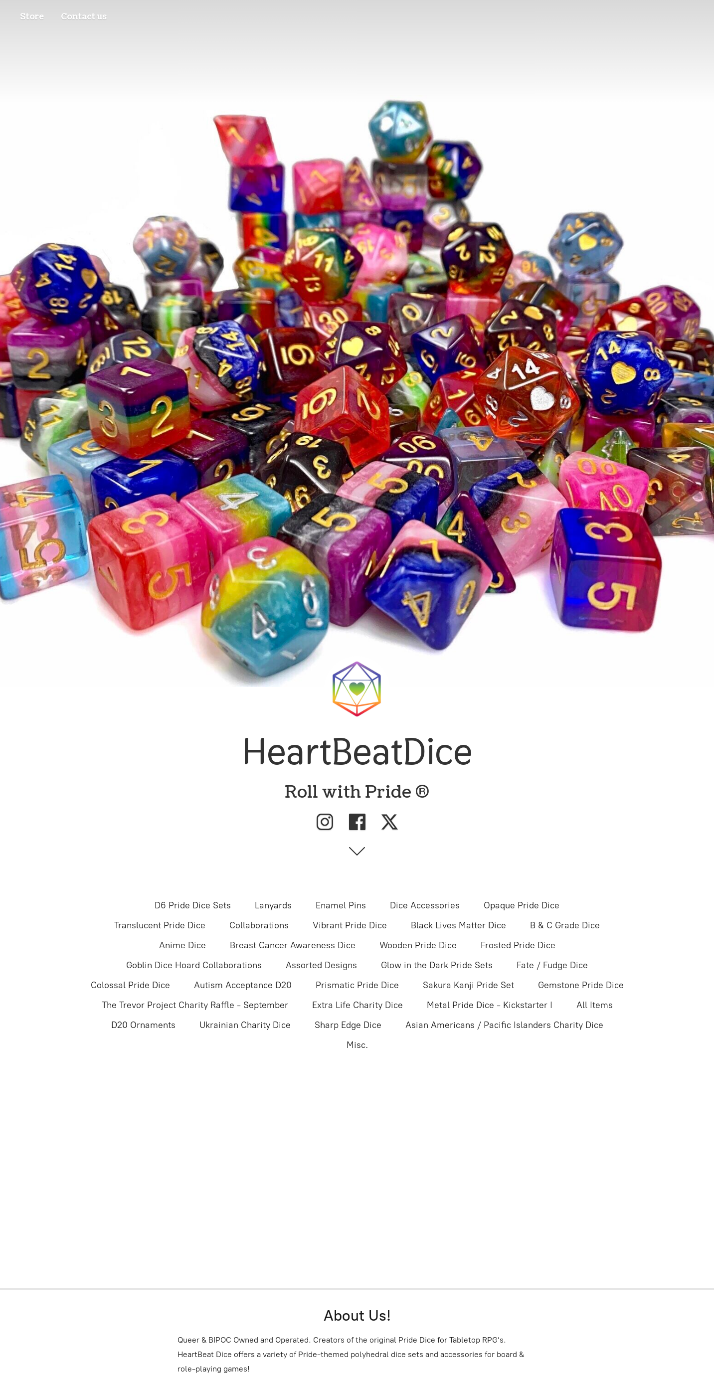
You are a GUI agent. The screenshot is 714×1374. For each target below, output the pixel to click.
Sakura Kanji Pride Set (468, 985)
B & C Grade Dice (565, 925)
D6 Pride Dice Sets (193, 905)
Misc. (357, 1044)
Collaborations (259, 925)
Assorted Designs (321, 965)
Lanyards (273, 905)
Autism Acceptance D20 (243, 985)
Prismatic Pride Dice (357, 985)
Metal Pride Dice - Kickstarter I (489, 1005)
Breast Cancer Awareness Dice (293, 945)
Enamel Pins (341, 905)
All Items (594, 1005)
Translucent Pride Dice (159, 925)
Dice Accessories (425, 905)
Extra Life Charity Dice (357, 1005)
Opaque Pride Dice (521, 905)
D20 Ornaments (143, 1025)
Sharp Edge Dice (348, 1025)
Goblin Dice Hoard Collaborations (194, 965)
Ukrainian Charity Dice (245, 1025)
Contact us (84, 16)
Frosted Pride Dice (518, 945)
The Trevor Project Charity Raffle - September (195, 1005)
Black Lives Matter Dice (458, 925)
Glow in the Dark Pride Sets (437, 965)
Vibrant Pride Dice (350, 925)
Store (32, 16)
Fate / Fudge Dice (552, 965)
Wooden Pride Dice (418, 945)
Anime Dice (182, 945)
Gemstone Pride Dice (581, 985)
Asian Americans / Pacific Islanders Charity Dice (504, 1025)
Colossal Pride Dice (130, 985)
